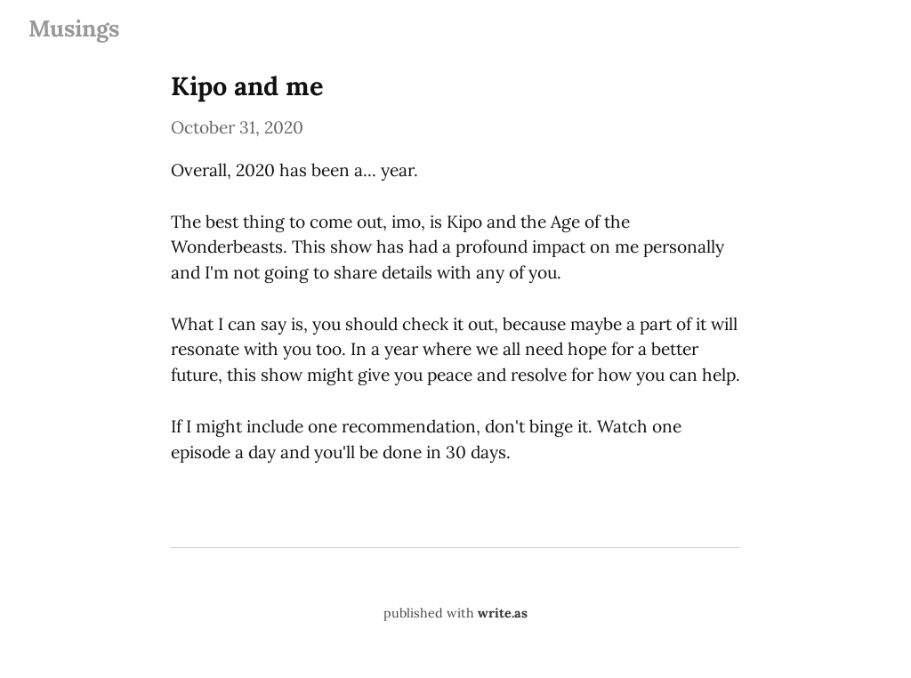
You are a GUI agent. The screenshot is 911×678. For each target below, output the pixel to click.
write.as (503, 613)
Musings (73, 28)
